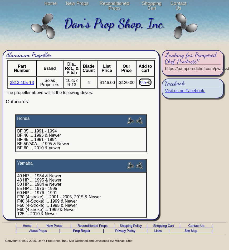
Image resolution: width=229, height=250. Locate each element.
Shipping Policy (131, 226)
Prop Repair (81, 231)
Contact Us (178, 6)
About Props (38, 231)
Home (50, 3)
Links (158, 231)
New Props (77, 3)
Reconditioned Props (114, 6)
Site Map (190, 231)
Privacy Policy (125, 231)
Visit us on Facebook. (185, 91)
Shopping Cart (152, 6)
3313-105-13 (22, 82)
